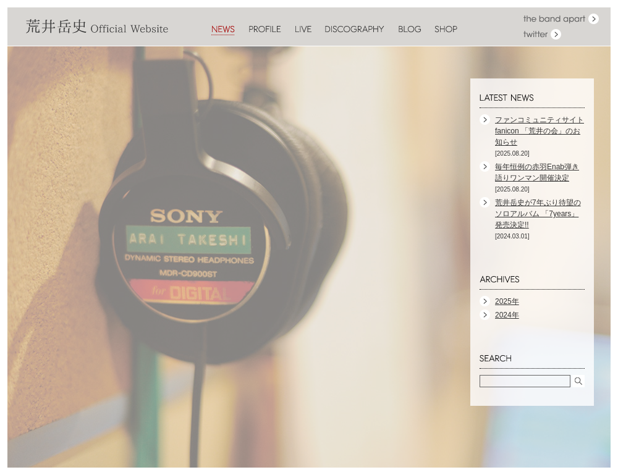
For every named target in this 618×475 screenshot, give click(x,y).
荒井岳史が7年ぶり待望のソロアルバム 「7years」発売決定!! (538, 213)
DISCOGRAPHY (354, 30)
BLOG (409, 30)
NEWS (223, 30)
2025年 (507, 301)
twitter (542, 34)
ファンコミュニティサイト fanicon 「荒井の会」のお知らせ (539, 131)
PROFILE (264, 30)
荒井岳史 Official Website (97, 26)
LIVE (303, 30)
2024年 (507, 315)
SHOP (445, 30)
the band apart (561, 19)
